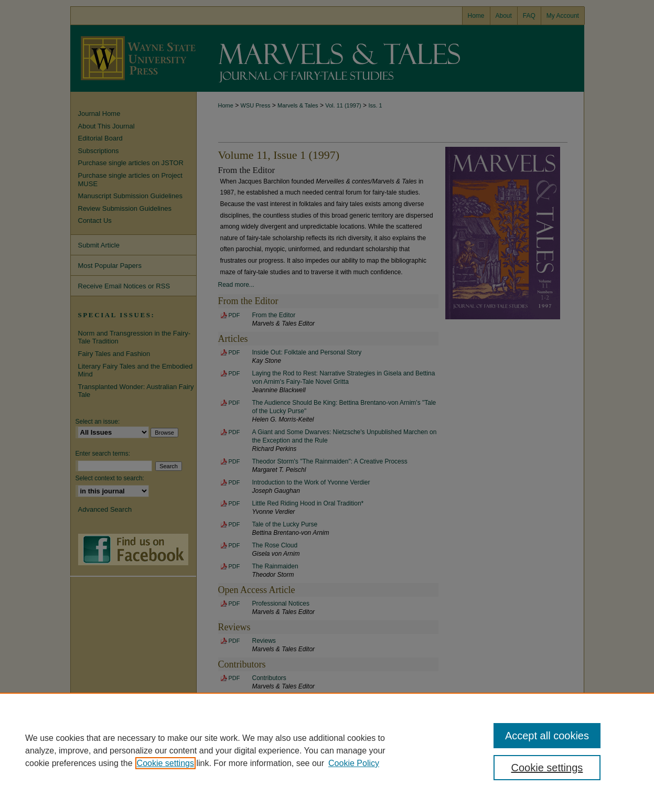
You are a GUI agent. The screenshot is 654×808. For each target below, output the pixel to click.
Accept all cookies (547, 735)
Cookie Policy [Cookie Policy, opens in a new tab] (353, 763)
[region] (327, 750)
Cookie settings (165, 763)
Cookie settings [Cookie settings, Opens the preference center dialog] (547, 767)
